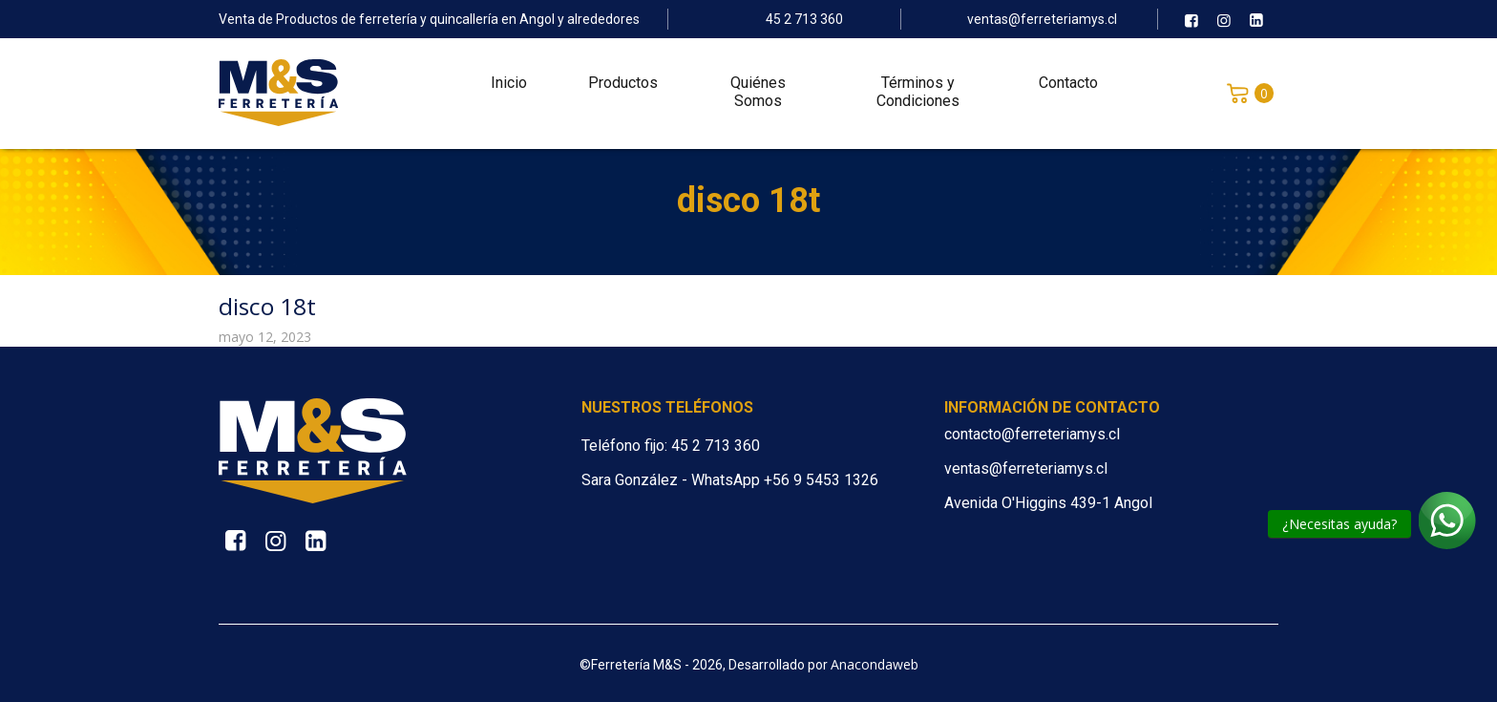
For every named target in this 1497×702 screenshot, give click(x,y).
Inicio (509, 86)
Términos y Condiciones (917, 95)
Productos (623, 86)
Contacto (1068, 86)
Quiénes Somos (758, 95)
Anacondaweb (874, 664)
